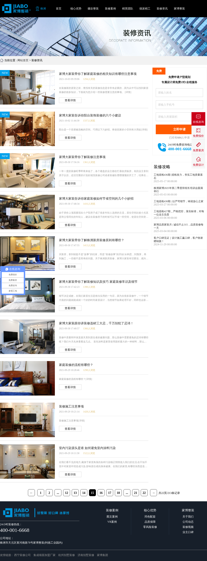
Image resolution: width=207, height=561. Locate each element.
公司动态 (188, 521)
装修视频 (188, 526)
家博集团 (102, 555)
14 (83, 493)
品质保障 (150, 521)
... (58, 493)
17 (109, 493)
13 (75, 493)
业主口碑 (188, 532)
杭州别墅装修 (66, 555)
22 (144, 493)
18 (118, 493)
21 (135, 493)
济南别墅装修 (86, 555)
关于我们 (188, 516)
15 (92, 493)
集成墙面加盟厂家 (44, 555)
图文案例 (112, 516)
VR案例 (112, 521)
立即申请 (179, 129)
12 (66, 493)
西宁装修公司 (22, 555)
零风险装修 (150, 526)
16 (101, 493)
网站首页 (22, 60)
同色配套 (150, 516)
